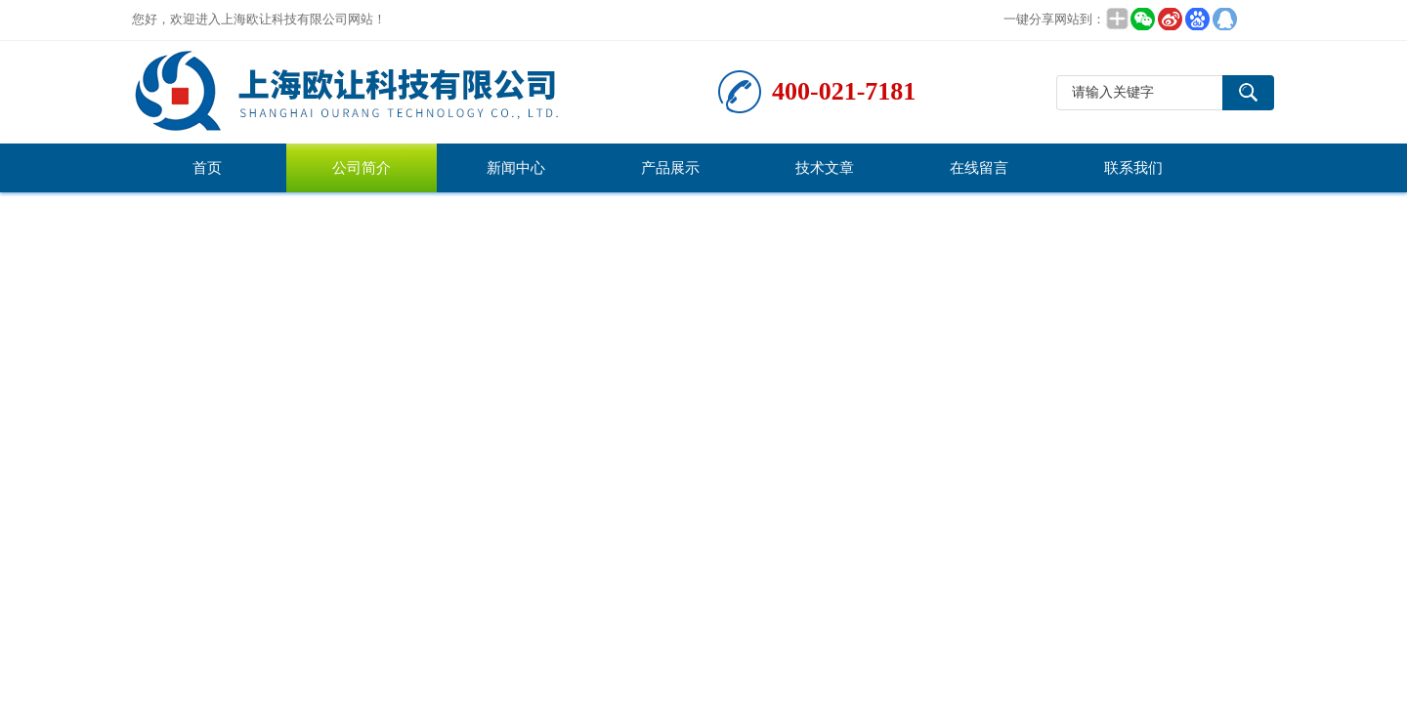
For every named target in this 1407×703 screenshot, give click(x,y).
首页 (207, 168)
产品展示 (670, 168)
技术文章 (824, 168)
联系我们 (1133, 168)
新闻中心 (516, 168)
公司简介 (361, 168)
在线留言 (979, 168)
